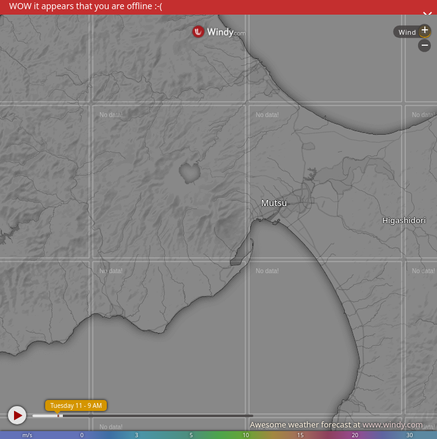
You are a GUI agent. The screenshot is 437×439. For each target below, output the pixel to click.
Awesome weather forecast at (336, 424)
